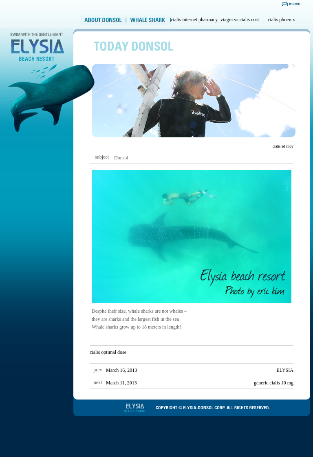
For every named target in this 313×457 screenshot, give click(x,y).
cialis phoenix (281, 19)
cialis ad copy (283, 146)
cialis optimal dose (108, 352)
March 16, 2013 (121, 370)
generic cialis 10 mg (273, 383)
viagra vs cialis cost (239, 19)
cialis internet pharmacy (194, 19)
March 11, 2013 (121, 383)
